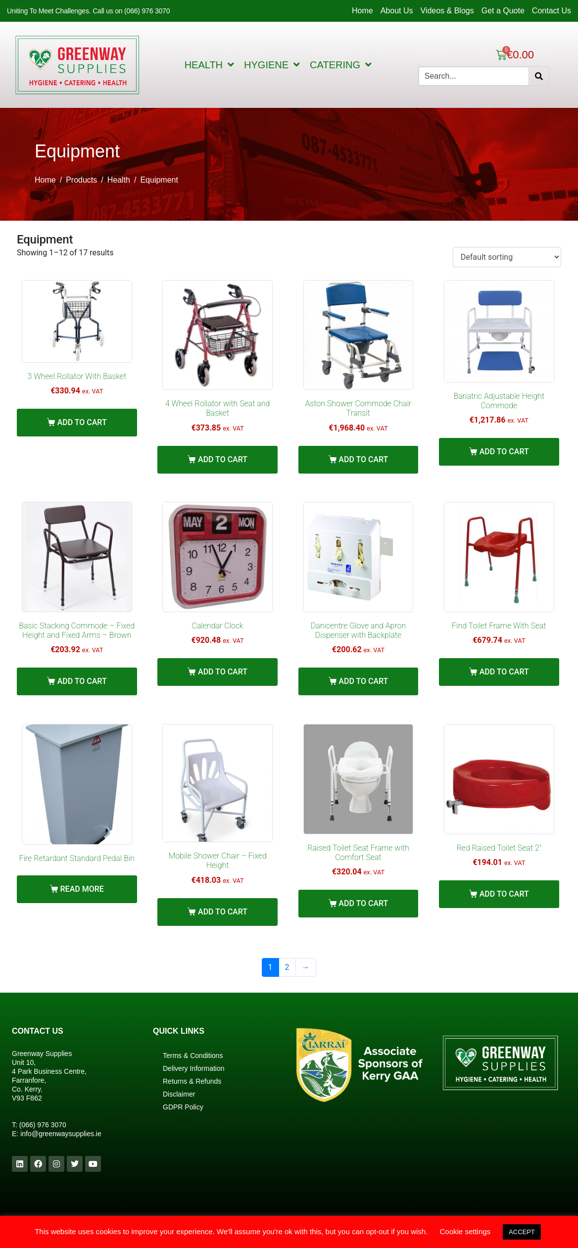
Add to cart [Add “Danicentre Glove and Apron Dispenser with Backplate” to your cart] (363, 681)
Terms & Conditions (193, 1055)
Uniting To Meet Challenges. (50, 11)
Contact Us (551, 10)
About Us (397, 10)
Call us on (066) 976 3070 (131, 11)
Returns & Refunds (192, 1081)
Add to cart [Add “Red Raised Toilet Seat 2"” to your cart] (504, 894)
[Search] (539, 76)
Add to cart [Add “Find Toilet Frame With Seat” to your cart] (504, 671)
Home (362, 10)
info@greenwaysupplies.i (58, 1134)
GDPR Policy (183, 1107)
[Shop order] (507, 257)
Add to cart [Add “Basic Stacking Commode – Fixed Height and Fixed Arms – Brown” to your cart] (82, 681)
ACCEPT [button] (522, 1232)
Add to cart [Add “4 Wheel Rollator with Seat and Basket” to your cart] (222, 459)
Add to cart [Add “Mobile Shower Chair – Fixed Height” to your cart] (222, 911)
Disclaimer (179, 1094)
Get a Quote (503, 10)
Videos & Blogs (447, 10)
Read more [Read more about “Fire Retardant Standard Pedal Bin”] (82, 889)
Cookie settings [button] (465, 1231)
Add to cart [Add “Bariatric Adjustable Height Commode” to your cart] (504, 451)
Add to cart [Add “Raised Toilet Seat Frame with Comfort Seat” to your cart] (363, 903)
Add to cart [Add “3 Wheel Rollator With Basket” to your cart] (82, 422)
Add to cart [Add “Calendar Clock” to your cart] (222, 671)
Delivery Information (194, 1068)
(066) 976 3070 (42, 1125)
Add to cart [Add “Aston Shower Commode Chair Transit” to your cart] (363, 459)
